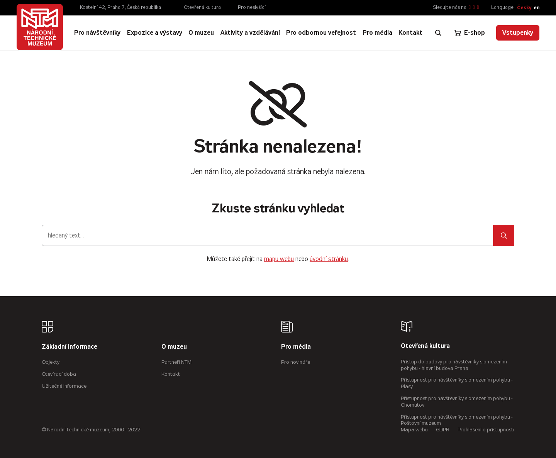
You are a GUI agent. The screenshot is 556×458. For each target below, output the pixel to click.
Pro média (296, 347)
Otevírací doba (59, 374)
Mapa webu (414, 430)
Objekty (50, 362)
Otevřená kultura (202, 7)
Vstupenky (517, 32)
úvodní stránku (329, 259)
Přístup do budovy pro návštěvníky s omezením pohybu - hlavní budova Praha (454, 365)
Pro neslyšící (252, 7)
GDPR (442, 430)
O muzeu (174, 347)
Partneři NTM (176, 362)
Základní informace (69, 347)
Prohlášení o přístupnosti (486, 430)
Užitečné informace (64, 386)
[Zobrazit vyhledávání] (438, 33)
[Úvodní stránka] (40, 27)
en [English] (536, 7)
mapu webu (279, 259)
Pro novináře (295, 362)
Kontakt (170, 374)
